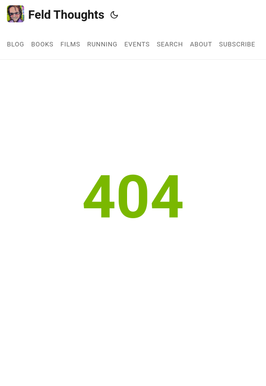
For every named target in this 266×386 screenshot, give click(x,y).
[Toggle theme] (114, 15)
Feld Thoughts (55, 14)
